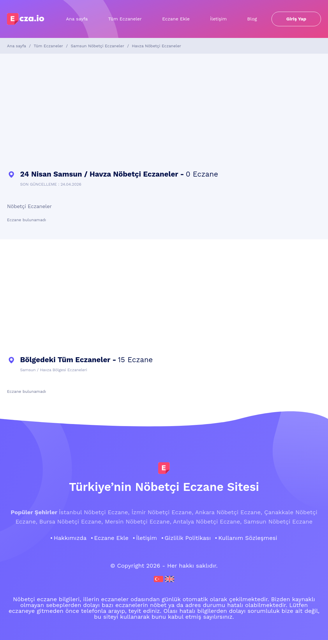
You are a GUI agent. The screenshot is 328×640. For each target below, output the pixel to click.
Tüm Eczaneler (125, 19)
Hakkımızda (70, 538)
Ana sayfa (77, 19)
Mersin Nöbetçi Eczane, (138, 521)
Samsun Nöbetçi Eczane (278, 521)
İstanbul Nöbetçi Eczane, (94, 512)
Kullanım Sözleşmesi (247, 538)
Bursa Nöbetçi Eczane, (71, 521)
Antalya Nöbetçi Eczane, (207, 521)
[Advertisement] (164, 112)
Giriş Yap (296, 19)
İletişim (218, 19)
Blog (252, 19)
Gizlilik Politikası (188, 538)
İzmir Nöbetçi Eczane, (162, 512)
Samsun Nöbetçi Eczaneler (97, 46)
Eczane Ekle (176, 19)
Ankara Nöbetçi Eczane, (228, 512)
